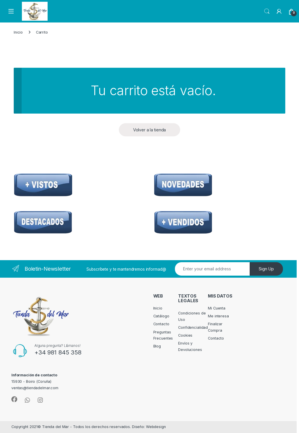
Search (267, 11)
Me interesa (218, 316)
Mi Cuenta (216, 308)
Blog (157, 346)
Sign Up (266, 268)
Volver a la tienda (149, 129)
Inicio (18, 32)
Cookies (185, 335)
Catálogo (161, 316)
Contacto (161, 324)
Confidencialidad (193, 327)
